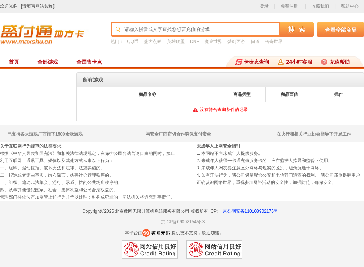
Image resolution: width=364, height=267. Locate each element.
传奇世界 (273, 41)
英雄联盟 (176, 41)
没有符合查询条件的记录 (224, 109)
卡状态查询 (256, 62)
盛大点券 (152, 41)
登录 (264, 6)
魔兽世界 (213, 41)
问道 (255, 41)
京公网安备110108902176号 (250, 211)
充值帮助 (339, 62)
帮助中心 (350, 6)
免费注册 (289, 6)
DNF (194, 41)
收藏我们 (320, 6)
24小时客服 (299, 62)
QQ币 (132, 41)
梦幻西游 (236, 41)
